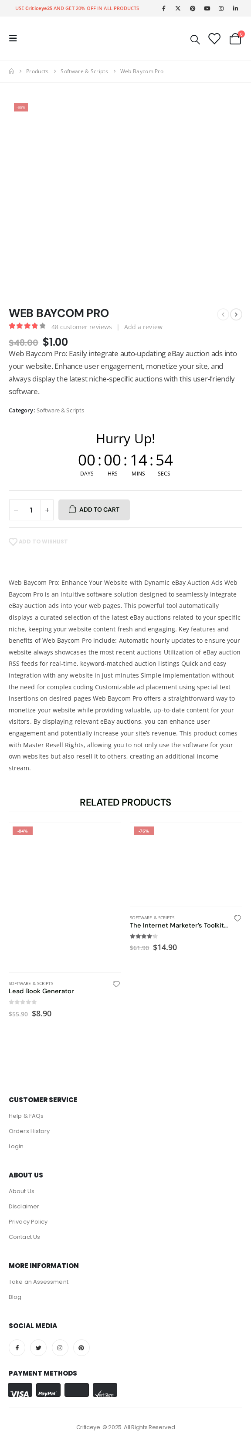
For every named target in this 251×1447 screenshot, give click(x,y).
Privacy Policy (28, 1222)
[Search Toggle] (195, 38)
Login (16, 1146)
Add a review (143, 327)
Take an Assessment (38, 1282)
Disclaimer (24, 1206)
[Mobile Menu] (16, 38)
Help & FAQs (26, 1116)
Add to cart (99, 509)
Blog (15, 1297)
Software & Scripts (60, 410)
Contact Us (24, 1237)
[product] (65, 897)
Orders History (29, 1131)
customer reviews (81, 327)
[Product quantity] (31, 509)
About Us (21, 1191)
